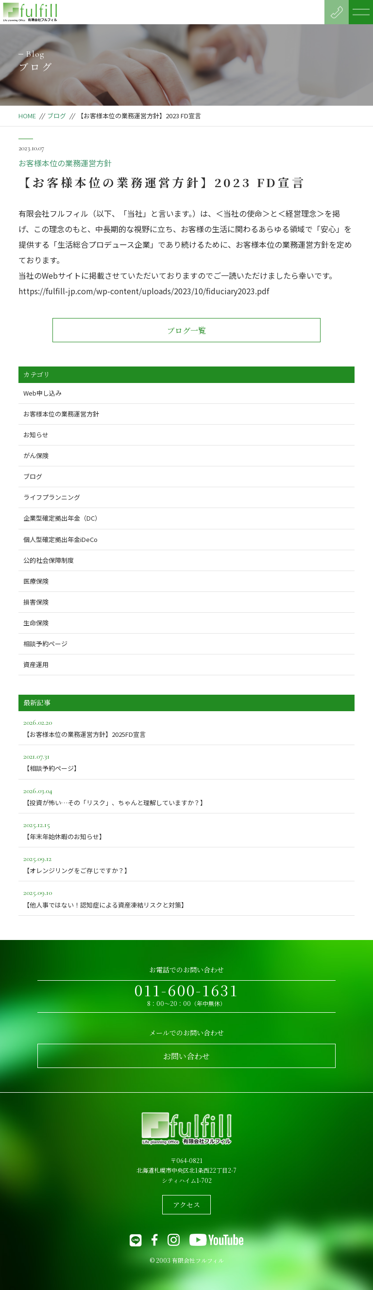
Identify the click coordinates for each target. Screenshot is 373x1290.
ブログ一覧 (186, 330)
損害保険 (36, 601)
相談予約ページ (45, 643)
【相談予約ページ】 (186, 761)
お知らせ (36, 434)
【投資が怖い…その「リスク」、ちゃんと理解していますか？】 (186, 795)
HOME (27, 115)
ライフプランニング (51, 497)
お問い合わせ (186, 1056)
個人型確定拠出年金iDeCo (60, 539)
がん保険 (36, 455)
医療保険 (36, 581)
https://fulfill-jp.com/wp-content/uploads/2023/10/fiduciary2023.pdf (143, 291)
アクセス (186, 1205)
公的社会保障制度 (48, 560)
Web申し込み (42, 393)
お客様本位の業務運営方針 (65, 163)
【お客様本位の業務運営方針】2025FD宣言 (186, 727)
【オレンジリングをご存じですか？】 (186, 863)
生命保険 (36, 622)
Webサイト (61, 275)
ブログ (56, 115)
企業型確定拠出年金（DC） (62, 518)
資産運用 (36, 664)
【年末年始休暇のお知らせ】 (186, 829)
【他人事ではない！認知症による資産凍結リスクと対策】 (186, 897)
